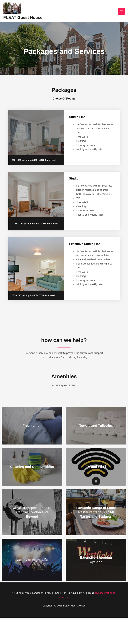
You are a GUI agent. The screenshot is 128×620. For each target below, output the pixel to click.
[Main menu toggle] (121, 12)
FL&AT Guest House (29, 19)
